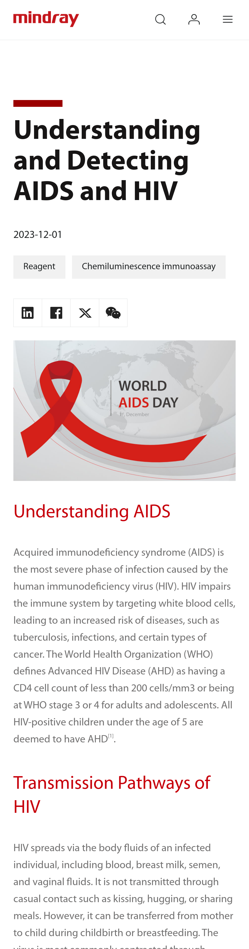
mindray (46, 19)
